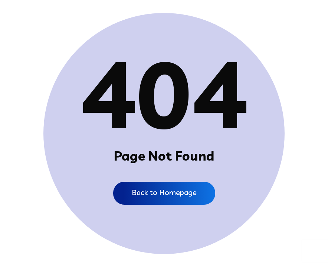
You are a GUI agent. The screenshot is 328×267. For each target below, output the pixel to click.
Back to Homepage (164, 192)
